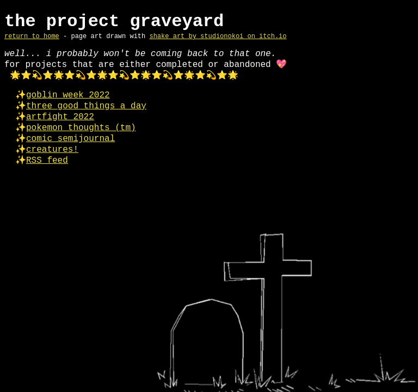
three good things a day (86, 106)
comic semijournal (70, 139)
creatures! (52, 150)
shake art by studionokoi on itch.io (217, 36)
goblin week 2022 (68, 95)
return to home (31, 36)
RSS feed (47, 161)
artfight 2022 (60, 117)
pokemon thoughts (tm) (81, 128)
